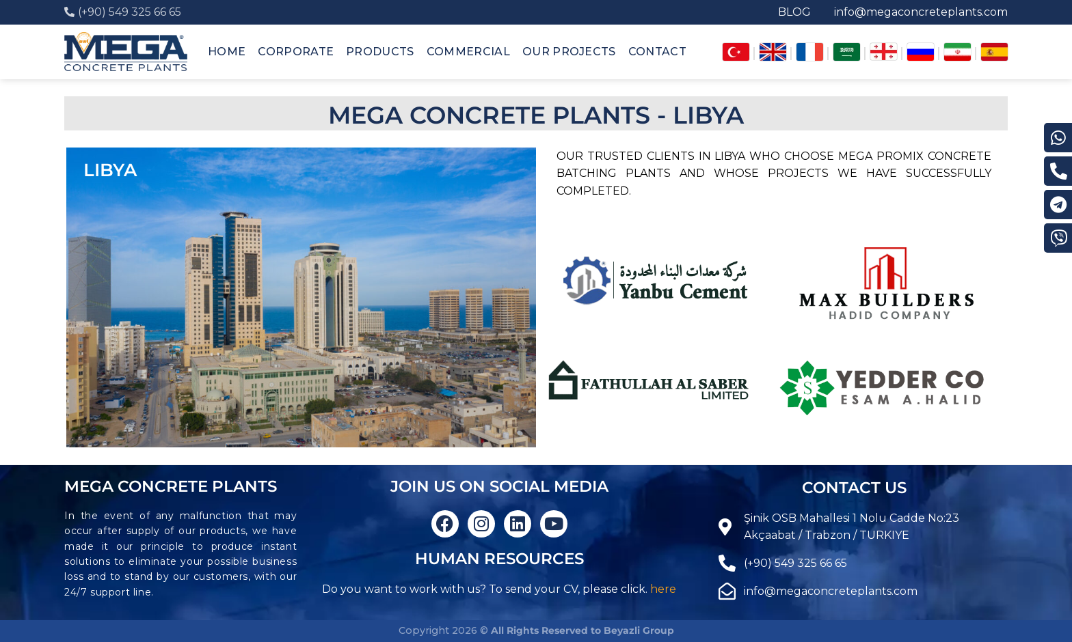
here (663, 589)
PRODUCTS (380, 51)
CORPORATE (296, 51)
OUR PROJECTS (569, 51)
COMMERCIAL (468, 51)
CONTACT (657, 51)
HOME (226, 51)
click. (634, 589)
